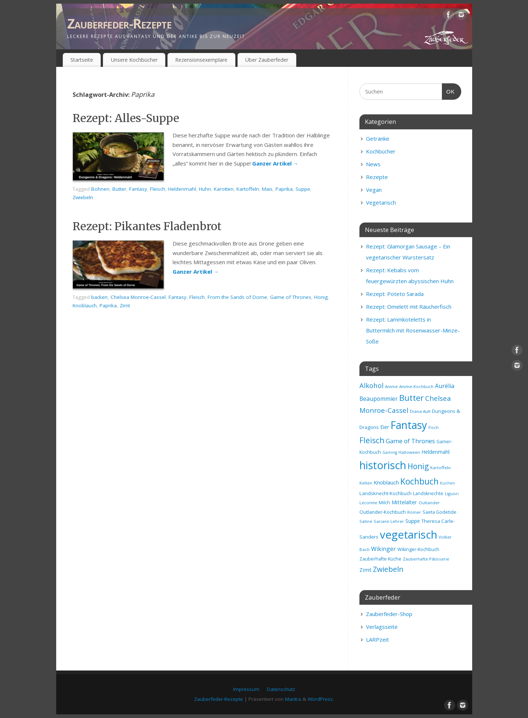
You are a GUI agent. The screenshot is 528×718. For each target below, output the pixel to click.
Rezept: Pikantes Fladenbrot (147, 226)
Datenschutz (281, 689)
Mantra (293, 699)
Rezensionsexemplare (201, 59)
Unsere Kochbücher (134, 59)
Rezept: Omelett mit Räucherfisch (408, 306)
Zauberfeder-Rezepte (119, 24)
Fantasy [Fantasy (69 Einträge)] (408, 425)
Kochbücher (381, 151)
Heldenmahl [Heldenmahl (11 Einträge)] (435, 451)
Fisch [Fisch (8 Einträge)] (433, 427)
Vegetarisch (381, 202)
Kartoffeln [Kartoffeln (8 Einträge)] (440, 467)
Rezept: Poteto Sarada (395, 293)
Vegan (374, 189)
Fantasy (138, 189)
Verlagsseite (382, 626)
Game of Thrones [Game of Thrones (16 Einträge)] (410, 441)
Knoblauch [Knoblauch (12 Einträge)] (386, 482)
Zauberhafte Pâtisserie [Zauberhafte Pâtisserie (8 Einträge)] (426, 559)
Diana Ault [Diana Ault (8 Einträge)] (420, 411)
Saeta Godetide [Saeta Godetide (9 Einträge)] (439, 512)
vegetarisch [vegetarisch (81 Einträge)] (408, 534)
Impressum (246, 689)
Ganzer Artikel (275, 163)
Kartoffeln (247, 189)
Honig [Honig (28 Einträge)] (418, 466)
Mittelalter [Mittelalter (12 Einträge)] (404, 502)
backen (99, 297)
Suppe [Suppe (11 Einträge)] (412, 520)
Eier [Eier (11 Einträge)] (384, 426)
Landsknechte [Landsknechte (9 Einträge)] (428, 493)
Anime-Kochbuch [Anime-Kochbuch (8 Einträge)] (416, 386)
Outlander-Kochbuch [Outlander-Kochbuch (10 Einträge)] (382, 512)
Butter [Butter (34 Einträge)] (411, 397)
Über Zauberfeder (266, 59)
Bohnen (100, 189)
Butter (119, 189)
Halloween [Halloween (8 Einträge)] (409, 452)
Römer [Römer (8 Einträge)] (414, 512)
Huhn (205, 189)
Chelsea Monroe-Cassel (138, 297)
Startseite (81, 59)
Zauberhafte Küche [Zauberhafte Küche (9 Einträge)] (380, 559)
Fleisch (157, 189)
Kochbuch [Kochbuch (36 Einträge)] (419, 481)
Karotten (224, 189)
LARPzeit (377, 639)
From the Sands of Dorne (237, 297)
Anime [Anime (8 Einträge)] (391, 386)
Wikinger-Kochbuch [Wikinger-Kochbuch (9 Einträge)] (418, 549)
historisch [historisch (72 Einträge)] (382, 465)
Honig (321, 297)
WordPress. (321, 699)
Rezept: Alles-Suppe (126, 118)
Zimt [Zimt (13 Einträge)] (365, 569)
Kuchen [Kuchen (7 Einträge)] (447, 483)
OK (448, 91)
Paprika (284, 189)
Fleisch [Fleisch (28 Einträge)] (371, 440)
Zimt (125, 305)
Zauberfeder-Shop (389, 614)
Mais (267, 189)
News (373, 164)
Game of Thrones (290, 297)
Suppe (303, 189)
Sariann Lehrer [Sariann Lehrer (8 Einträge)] (389, 521)
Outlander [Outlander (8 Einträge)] (429, 502)
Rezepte (377, 177)
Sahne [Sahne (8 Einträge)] (365, 521)
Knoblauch (85, 305)
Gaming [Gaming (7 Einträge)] (389, 452)
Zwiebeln (83, 197)
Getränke (377, 138)
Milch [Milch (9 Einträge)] (384, 502)
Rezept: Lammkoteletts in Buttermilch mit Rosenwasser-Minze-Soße (413, 330)
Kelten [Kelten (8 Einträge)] (365, 483)
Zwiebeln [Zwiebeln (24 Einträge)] (388, 569)
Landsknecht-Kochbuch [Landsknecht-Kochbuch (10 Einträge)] (385, 493)
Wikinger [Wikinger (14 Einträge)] (383, 549)
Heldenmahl (182, 189)
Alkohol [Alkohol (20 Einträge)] (371, 385)
